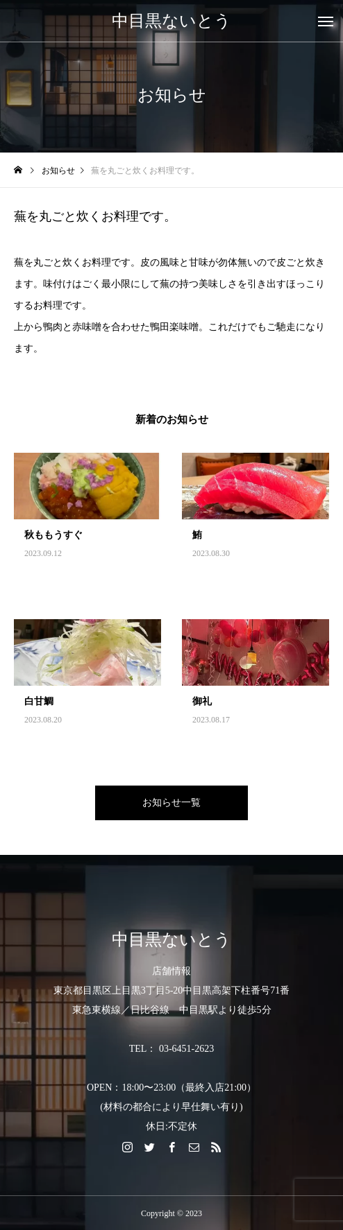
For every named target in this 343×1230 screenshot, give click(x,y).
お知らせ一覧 (171, 802)
